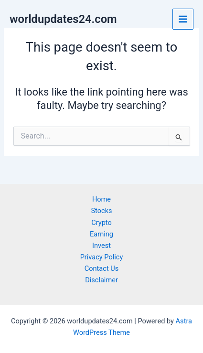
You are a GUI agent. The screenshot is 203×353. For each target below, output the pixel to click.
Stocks (101, 210)
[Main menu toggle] (182, 19)
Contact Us (102, 268)
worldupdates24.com (63, 19)
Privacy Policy (101, 257)
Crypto (101, 222)
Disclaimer (101, 280)
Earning (101, 234)
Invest (101, 245)
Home (101, 199)
